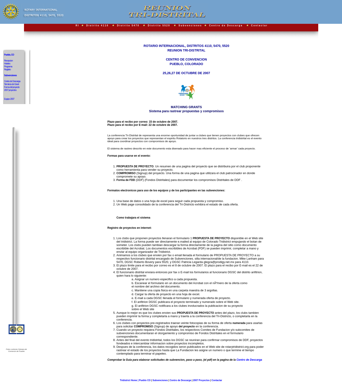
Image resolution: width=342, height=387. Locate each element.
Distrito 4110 (97, 25)
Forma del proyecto (11, 87)
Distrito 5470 (128, 25)
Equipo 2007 (9, 99)
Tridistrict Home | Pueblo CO (135, 380)
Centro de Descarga (226, 25)
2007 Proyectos (201, 380)
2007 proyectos (10, 90)
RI (77, 25)
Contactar (259, 25)
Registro (7, 69)
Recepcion (8, 60)
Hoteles (7, 63)
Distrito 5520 (159, 25)
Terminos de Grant (11, 84)
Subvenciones (191, 25)
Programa (8, 66)
